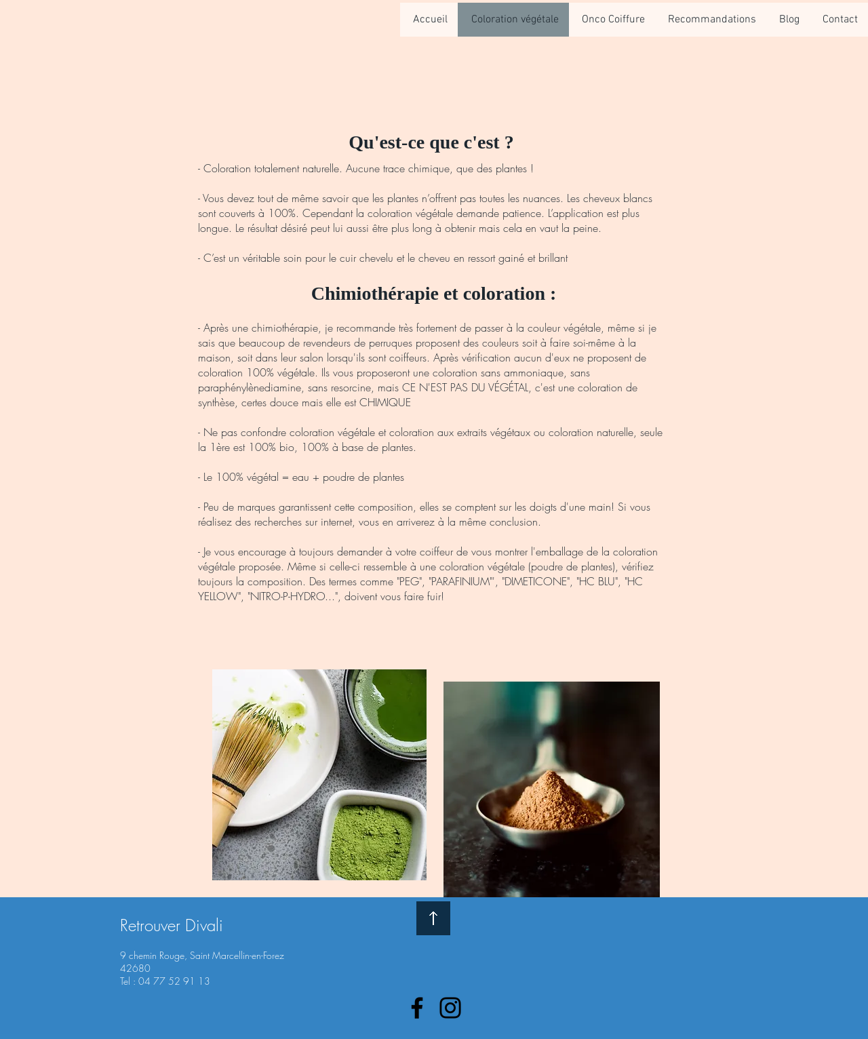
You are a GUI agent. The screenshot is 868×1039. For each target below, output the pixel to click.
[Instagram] (450, 1008)
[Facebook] (417, 1008)
